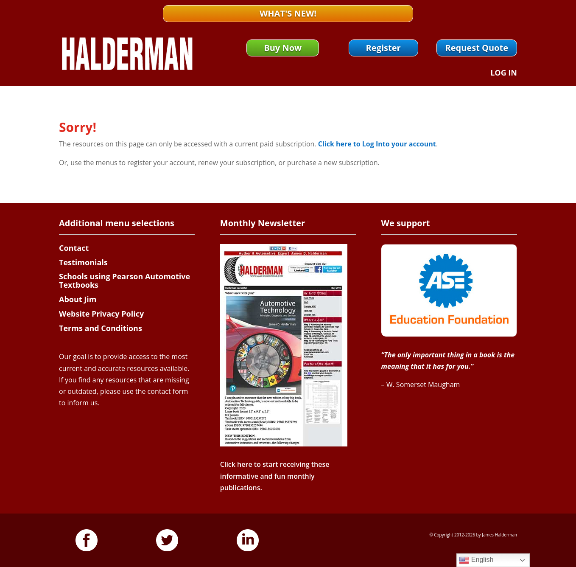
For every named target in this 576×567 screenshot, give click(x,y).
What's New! (288, 13)
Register (383, 47)
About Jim (77, 299)
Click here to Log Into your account (377, 144)
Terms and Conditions (100, 328)
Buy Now (283, 47)
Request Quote (476, 47)
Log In (503, 74)
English (476, 560)
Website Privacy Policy (101, 314)
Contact (74, 248)
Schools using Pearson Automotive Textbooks (124, 280)
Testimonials (83, 262)
